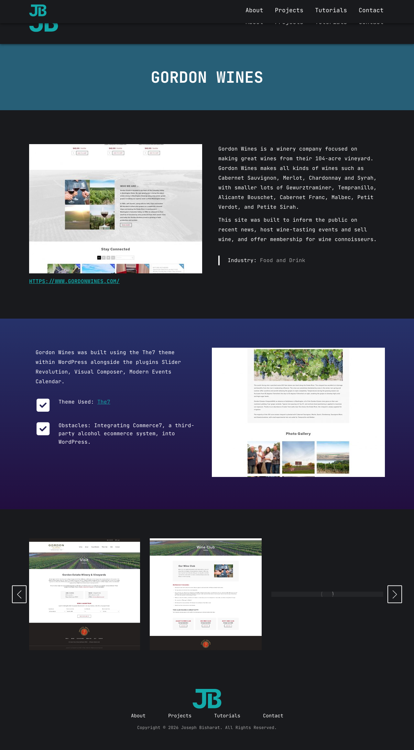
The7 (103, 401)
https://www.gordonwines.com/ (74, 281)
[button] (19, 594)
